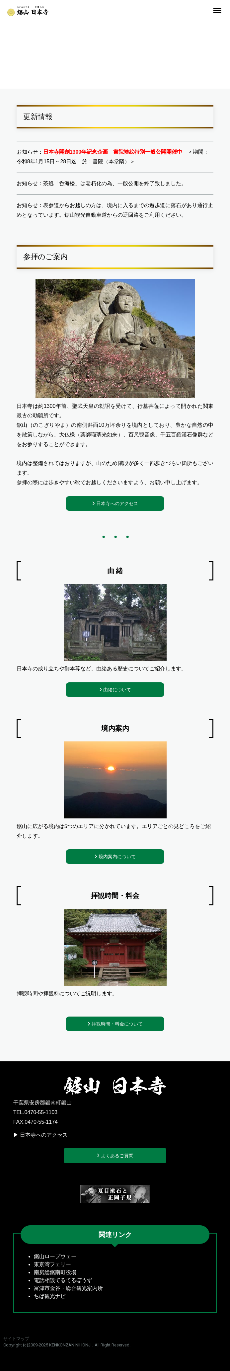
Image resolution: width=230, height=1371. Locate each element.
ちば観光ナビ (50, 1296)
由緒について (116, 689)
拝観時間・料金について (116, 1024)
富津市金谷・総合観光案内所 (68, 1288)
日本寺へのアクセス (116, 503)
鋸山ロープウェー (55, 1256)
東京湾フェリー (52, 1264)
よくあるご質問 (116, 1155)
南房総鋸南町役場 (55, 1272)
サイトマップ (16, 1338)
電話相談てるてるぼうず (63, 1280)
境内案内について (116, 856)
